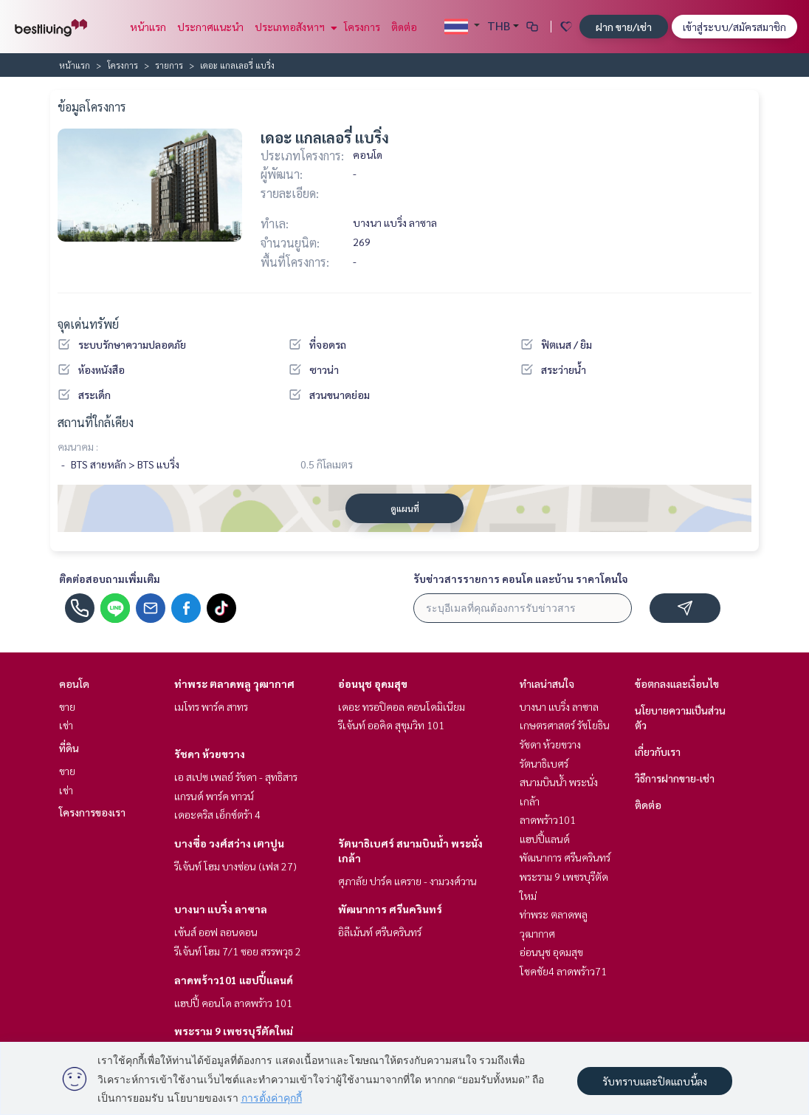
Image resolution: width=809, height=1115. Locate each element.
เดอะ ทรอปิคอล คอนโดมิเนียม (401, 706)
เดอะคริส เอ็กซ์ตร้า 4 (217, 814)
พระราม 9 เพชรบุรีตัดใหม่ (233, 1030)
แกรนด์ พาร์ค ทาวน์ (214, 795)
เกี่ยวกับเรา (658, 751)
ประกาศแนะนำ (210, 26)
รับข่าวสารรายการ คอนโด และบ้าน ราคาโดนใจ (520, 578)
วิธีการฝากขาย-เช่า (675, 778)
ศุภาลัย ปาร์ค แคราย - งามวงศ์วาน (407, 880)
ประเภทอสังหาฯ (294, 26)
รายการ (169, 65)
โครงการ (362, 26)
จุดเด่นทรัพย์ (88, 324)
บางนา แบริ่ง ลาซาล (220, 908)
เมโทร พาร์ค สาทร (211, 706)
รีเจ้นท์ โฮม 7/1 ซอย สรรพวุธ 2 (237, 951)
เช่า (66, 725)
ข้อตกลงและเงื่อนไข (677, 683)
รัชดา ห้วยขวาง (209, 753)
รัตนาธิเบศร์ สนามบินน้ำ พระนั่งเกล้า (559, 782)
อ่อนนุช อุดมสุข (372, 683)
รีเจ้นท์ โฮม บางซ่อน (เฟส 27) (235, 866)
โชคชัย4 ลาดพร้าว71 (563, 971)
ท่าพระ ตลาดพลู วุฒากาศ (234, 683)
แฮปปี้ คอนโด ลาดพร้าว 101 (233, 1002)
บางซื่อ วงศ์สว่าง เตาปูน (229, 843)
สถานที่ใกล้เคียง (96, 422)
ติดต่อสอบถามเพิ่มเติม (109, 578)
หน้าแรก (148, 26)
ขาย (67, 706)
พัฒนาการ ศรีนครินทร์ (390, 908)
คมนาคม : (78, 446)
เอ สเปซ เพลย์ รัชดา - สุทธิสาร (235, 776)
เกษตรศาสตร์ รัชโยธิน (565, 725)
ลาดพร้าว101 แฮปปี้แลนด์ (233, 979)
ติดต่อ (404, 26)
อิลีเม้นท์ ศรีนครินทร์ (379, 931)
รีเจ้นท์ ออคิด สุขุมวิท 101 (391, 725)
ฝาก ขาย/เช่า (624, 26)
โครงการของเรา (92, 812)
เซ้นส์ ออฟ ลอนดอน (216, 931)
